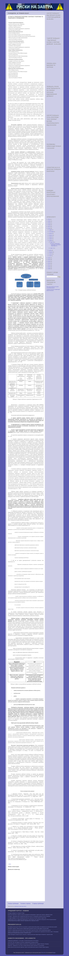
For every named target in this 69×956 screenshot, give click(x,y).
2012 (49, 263)
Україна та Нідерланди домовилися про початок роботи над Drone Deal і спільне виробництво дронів (29, 930)
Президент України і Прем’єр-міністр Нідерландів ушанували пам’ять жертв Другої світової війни (28, 928)
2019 (49, 222)
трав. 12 (52, 248)
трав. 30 (52, 242)
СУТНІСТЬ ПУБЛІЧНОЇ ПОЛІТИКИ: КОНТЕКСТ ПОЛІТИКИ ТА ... (55, 244)
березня (51, 252)
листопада (51, 231)
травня (50, 240)
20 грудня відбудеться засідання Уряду (16, 913)
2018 (49, 224)
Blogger (53, 952)
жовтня (50, 233)
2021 (49, 219)
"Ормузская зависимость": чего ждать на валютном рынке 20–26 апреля (23, 940)
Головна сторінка (25, 903)
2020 (49, 221)
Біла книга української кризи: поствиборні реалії (53, 287)
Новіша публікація (13, 903)
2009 (49, 268)
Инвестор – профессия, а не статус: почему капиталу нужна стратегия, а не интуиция (26, 945)
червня (50, 238)
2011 (49, 265)
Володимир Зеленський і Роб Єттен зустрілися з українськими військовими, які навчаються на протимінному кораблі (32, 926)
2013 (49, 261)
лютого (50, 253)
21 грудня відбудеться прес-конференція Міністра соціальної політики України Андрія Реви (27, 917)
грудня (50, 229)
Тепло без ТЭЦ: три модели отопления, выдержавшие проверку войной (23, 942)
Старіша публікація (38, 903)
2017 (49, 226)
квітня (50, 250)
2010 (49, 266)
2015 (49, 257)
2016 (49, 228)
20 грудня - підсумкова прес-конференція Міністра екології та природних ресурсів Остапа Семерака (29, 916)
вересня (51, 235)
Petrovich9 (43, 952)
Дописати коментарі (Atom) (20, 906)
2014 (49, 259)
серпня (50, 236)
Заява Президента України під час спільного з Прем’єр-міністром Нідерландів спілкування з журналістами (30, 934)
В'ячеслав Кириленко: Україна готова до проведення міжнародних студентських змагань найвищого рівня (30, 914)
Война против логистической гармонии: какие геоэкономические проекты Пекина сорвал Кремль (28, 947)
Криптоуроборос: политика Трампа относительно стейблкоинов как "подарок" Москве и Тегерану (28, 943)
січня (50, 255)
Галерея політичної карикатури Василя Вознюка (53, 290)
